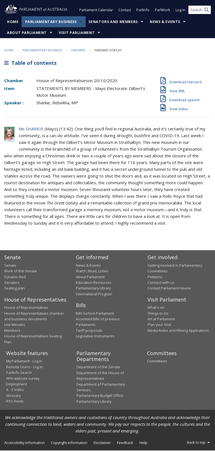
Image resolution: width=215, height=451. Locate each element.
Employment (16, 384)
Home (13, 22)
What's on (156, 307)
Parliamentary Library (93, 288)
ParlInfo (142, 10)
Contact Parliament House (169, 288)
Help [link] (143, 443)
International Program (94, 294)
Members (12, 330)
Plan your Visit (159, 325)
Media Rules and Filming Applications (178, 330)
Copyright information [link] (69, 443)
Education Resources (93, 283)
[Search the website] (199, 10)
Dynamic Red (15, 277)
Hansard (78, 51)
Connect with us (161, 283)
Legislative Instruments (95, 336)
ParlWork (162, 10)
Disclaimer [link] (102, 443)
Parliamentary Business (51, 22)
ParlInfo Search (19, 373)
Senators (12, 283)
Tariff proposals (89, 330)
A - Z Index (15, 390)
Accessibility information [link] (24, 443)
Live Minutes (14, 325)
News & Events (165, 22)
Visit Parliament (77, 33)
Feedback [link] (125, 443)
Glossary (13, 396)
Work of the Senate (20, 271)
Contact (124, 10)
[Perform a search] (206, 10)
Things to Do (158, 313)
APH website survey (22, 378)
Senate (10, 265)
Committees (157, 361)
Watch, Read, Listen (92, 271)
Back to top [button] (199, 442)
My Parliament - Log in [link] (24, 361)
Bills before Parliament (95, 313)
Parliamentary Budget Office (99, 396)
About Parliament (27, 33)
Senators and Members (113, 22)
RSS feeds (15, 401)
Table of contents (30, 63)
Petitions (155, 277)
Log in (180, 10)
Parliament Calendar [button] (96, 10)
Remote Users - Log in (24, 367)
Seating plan (14, 288)
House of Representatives (26, 307)
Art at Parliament (161, 319)
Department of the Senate (98, 367)
